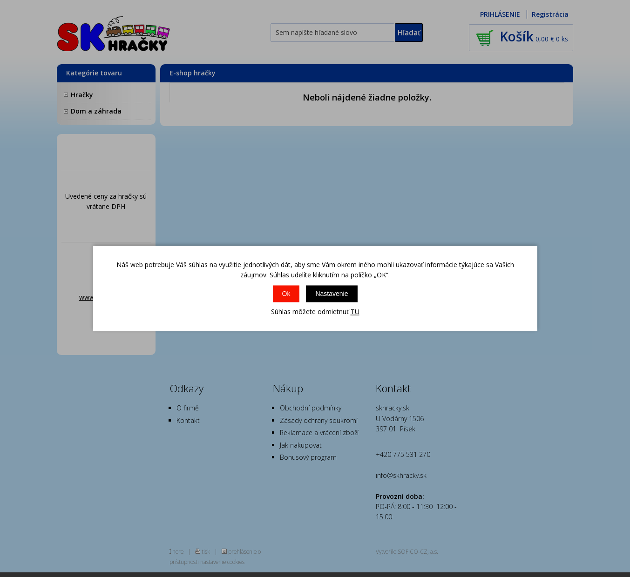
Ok (286, 293)
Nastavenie (331, 293)
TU (355, 311)
